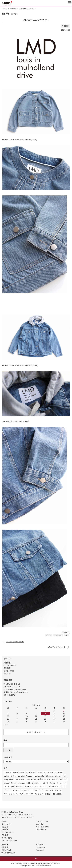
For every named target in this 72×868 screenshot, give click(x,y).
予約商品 (7, 668)
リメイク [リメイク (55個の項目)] (19, 794)
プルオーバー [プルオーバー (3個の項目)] (17, 790)
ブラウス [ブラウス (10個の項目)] (7, 790)
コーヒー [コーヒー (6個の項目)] (63, 783)
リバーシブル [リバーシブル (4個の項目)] (9, 794)
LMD (66, 635)
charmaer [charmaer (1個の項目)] (59, 772)
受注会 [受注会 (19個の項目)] (47, 794)
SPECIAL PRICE (10, 665)
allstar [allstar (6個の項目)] (22, 772)
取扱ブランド (41, 829)
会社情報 (4, 847)
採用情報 (4, 844)
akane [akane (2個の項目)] (15, 772)
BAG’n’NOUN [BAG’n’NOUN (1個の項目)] (36, 772)
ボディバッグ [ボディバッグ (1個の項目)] (38, 790)
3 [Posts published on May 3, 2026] (63, 710)
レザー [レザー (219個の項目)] (26, 794)
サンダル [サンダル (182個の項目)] (19, 786)
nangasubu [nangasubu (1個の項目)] (8, 779)
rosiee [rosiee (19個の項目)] (6, 783)
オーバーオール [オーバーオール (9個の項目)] (46, 783)
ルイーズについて (43, 827)
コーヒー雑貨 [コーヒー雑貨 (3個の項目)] (9, 786)
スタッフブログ (42, 821)
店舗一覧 (39, 824)
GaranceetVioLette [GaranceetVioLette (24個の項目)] (25, 776)
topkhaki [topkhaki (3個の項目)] (21, 783)
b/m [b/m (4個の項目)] (28, 772)
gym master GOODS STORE (15, 689)
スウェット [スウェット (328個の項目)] (28, 786)
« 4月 (5, 724)
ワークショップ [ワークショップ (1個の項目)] (37, 794)
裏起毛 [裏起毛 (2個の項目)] (58, 794)
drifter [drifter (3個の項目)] (13, 776)
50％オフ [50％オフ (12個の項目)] (7, 772)
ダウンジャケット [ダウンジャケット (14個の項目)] (51, 786)
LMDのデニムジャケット (56, 647)
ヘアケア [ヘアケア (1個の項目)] (27, 790)
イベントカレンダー (36, 732)
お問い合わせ (6, 850)
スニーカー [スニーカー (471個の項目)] (39, 786)
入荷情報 (7, 662)
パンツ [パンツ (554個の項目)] (62, 786)
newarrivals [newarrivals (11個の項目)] (19, 779)
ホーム (4, 8)
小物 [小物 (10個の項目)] (53, 794)
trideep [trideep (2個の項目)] (30, 783)
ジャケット (58, 635)
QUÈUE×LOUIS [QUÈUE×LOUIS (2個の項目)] (43, 779)
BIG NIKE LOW (9, 695)
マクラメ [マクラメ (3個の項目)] (58, 790)
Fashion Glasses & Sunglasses (16, 692)
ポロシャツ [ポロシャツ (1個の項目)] (48, 790)
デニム (48, 635)
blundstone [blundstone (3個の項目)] (48, 772)
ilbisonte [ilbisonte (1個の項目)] (50, 776)
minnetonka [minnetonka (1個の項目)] (60, 776)
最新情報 (13, 8)
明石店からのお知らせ (12, 684)
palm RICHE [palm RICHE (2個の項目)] (31, 779)
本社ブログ (40, 844)
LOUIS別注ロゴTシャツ (13, 686)
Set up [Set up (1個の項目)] (13, 783)
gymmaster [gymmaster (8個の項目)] (40, 776)
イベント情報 (9, 671)
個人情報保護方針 (8, 852)
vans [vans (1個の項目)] (36, 783)
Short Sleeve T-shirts (15, 641)
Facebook (40, 850)
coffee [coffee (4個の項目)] (6, 776)
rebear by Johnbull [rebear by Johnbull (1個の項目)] (59, 779)
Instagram (40, 847)
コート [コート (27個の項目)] (55, 783)
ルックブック (6, 824)
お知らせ (7, 673)
